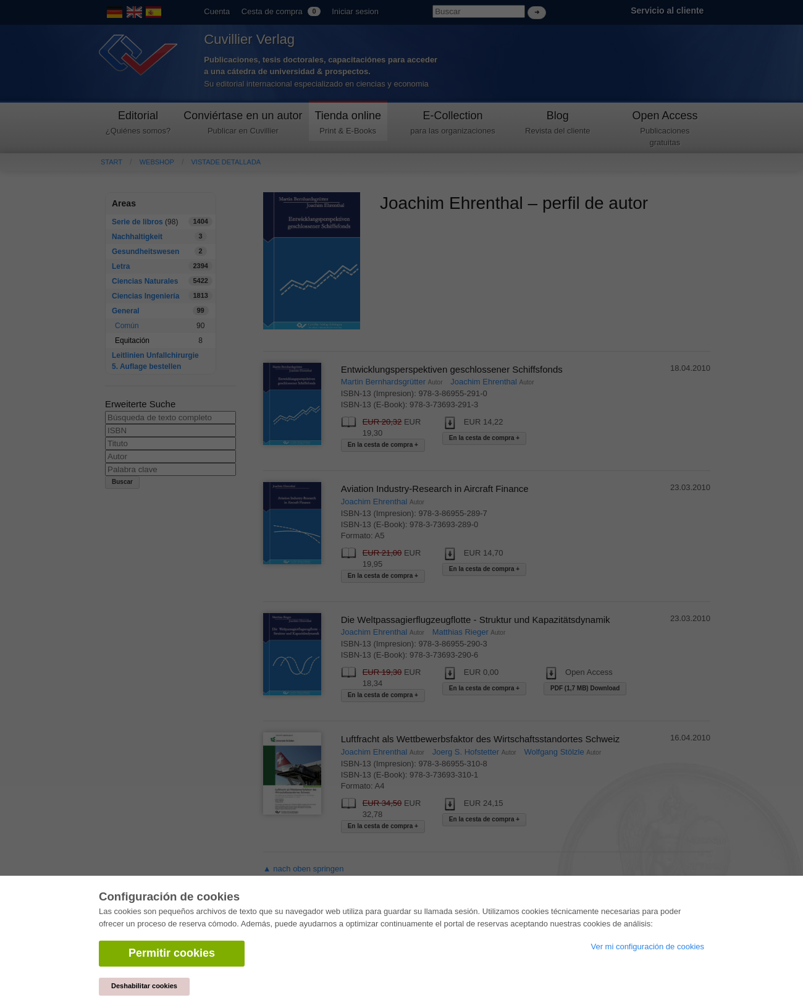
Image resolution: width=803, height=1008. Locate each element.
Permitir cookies (171, 953)
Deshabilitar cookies (144, 985)
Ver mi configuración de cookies (647, 946)
